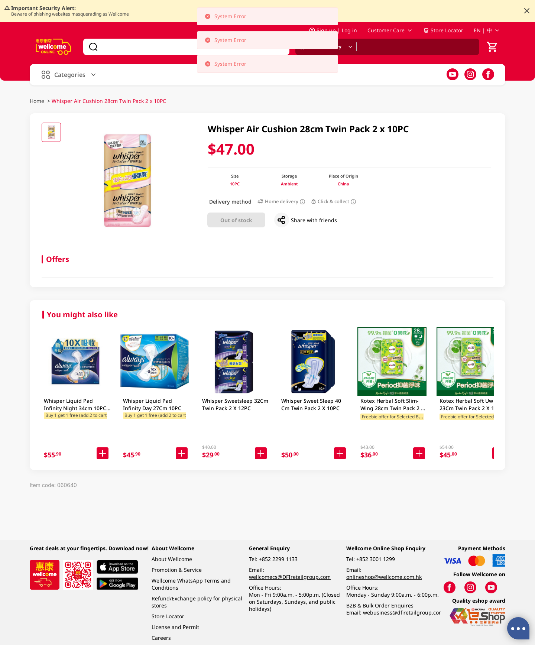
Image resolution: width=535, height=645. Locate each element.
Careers (161, 637)
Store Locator (443, 30)
